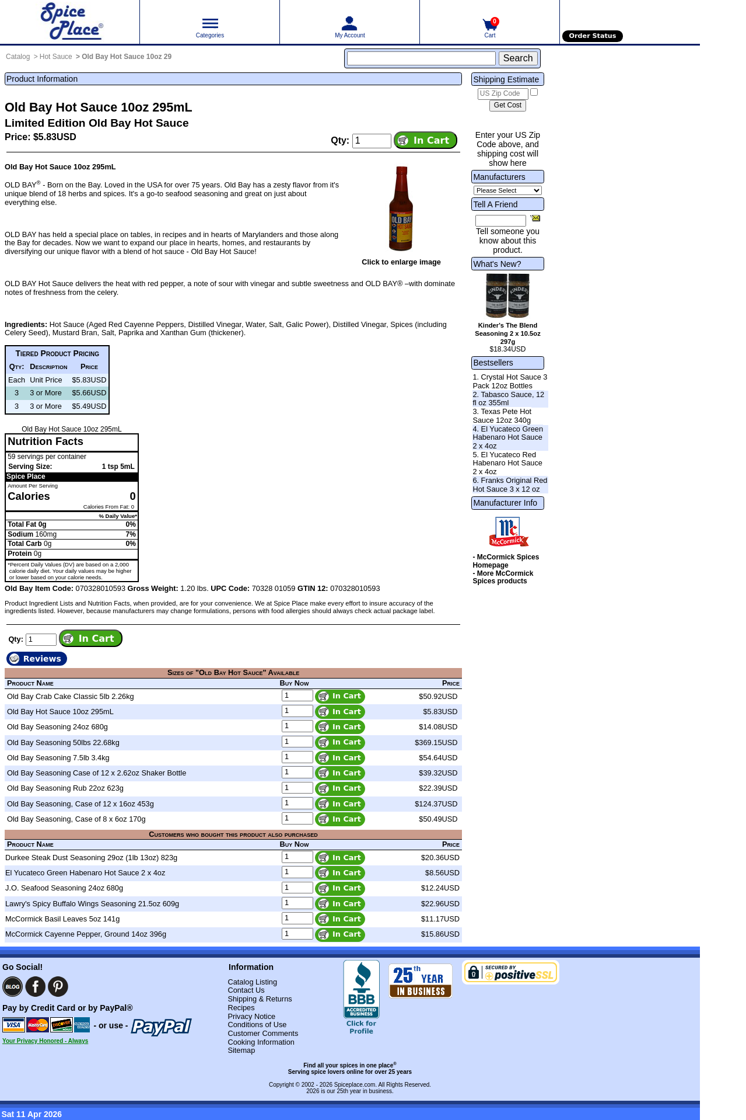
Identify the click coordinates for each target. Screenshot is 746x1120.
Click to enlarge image (401, 262)
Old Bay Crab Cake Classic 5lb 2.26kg (70, 696)
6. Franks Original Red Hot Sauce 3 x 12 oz (509, 484)
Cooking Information (261, 1042)
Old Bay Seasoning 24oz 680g (57, 726)
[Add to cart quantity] (371, 141)
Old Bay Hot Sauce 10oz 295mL (60, 711)
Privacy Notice (251, 1016)
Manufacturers (499, 177)
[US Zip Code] (503, 94)
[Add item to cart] (425, 140)
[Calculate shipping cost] (507, 106)
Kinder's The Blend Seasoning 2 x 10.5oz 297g (508, 333)
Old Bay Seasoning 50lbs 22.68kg (63, 742)
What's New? (497, 264)
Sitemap (241, 1050)
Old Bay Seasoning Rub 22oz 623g (65, 788)
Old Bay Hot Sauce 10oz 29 (126, 57)
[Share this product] (535, 217)
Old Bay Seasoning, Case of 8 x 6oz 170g (76, 819)
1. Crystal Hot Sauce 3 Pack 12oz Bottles (509, 381)
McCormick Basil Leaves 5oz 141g (62, 918)
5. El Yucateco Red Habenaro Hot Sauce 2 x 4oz (507, 463)
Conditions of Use (256, 1024)
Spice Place (25, 476)
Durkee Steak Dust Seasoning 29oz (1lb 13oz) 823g (91, 857)
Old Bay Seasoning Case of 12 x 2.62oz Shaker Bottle (96, 772)
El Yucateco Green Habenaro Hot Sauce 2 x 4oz (85, 872)
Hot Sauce (56, 57)
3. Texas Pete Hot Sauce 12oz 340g (501, 416)
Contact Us (245, 990)
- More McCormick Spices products (502, 577)
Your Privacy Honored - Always (45, 1041)
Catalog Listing (252, 982)
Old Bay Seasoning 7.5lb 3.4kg (58, 757)
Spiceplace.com (355, 1084)
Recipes (240, 1007)
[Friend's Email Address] (500, 221)
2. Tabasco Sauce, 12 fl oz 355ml (508, 399)
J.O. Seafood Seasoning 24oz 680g (64, 888)
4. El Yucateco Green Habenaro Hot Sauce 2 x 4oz (507, 437)
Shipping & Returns (259, 998)
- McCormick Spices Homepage (505, 561)
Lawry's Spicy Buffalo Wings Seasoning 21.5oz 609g (92, 903)
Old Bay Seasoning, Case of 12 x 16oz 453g (80, 803)
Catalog (18, 57)
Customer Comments (262, 1033)
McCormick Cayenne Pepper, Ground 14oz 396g (85, 934)
